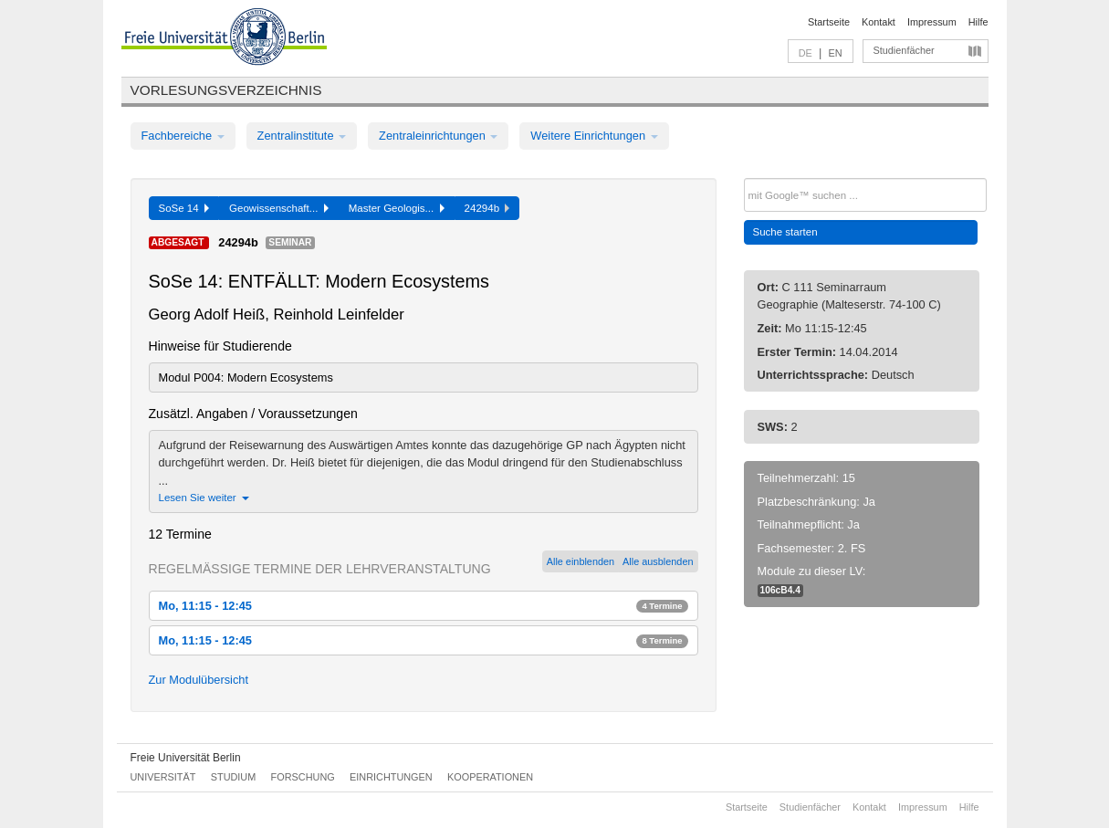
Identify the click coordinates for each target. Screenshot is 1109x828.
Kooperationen (490, 776)
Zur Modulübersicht (199, 680)
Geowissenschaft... (279, 208)
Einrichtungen (391, 776)
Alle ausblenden (658, 561)
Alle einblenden (580, 561)
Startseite (829, 21)
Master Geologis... (397, 208)
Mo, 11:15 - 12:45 (423, 606)
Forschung (303, 776)
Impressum (932, 21)
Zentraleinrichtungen (438, 135)
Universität (163, 776)
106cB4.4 (780, 590)
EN (835, 52)
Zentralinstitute (302, 135)
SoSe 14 (184, 208)
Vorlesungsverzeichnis (226, 90)
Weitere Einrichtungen (593, 135)
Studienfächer (904, 50)
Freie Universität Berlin (186, 757)
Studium (233, 776)
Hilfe (978, 21)
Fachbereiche (183, 135)
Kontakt (878, 21)
